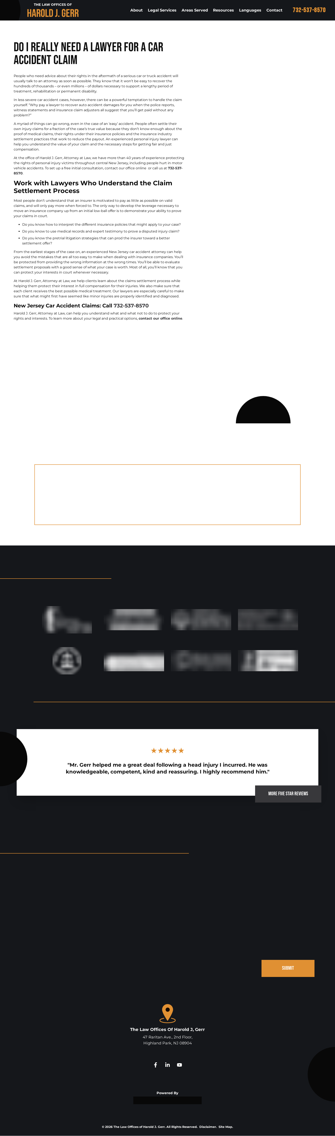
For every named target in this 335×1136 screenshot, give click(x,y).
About (136, 10)
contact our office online (160, 318)
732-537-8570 (309, 10)
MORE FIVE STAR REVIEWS (288, 794)
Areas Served (195, 10)
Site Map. (226, 1127)
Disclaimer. (208, 1127)
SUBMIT (288, 968)
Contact (274, 10)
